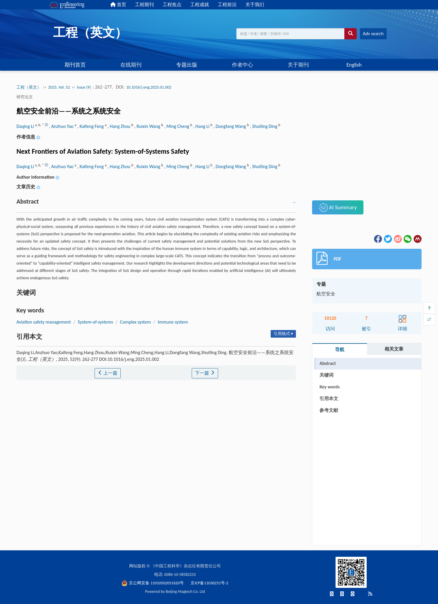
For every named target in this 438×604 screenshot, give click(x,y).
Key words (329, 387)
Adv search (373, 33)
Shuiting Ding (265, 126)
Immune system (173, 322)
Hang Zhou (121, 126)
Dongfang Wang (231, 126)
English (353, 65)
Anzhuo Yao (63, 126)
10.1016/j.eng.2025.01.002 (148, 87)
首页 (118, 4)
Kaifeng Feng (92, 126)
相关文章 (394, 349)
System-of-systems (95, 322)
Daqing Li (25, 126)
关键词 (326, 375)
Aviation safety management (43, 322)
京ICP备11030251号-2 (209, 583)
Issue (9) (84, 87)
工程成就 (199, 4)
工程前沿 (227, 4)
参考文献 (328, 410)
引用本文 (328, 398)
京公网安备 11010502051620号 (153, 583)
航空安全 (325, 294)
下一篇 (205, 373)
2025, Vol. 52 (59, 87)
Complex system (135, 322)
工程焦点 (172, 4)
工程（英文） (28, 87)
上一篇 (108, 373)
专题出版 (186, 65)
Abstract (327, 363)
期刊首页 (75, 65)
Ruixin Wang (149, 126)
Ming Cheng (178, 126)
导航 (339, 349)
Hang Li (203, 126)
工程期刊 (144, 4)
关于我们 (254, 4)
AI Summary (338, 207)
